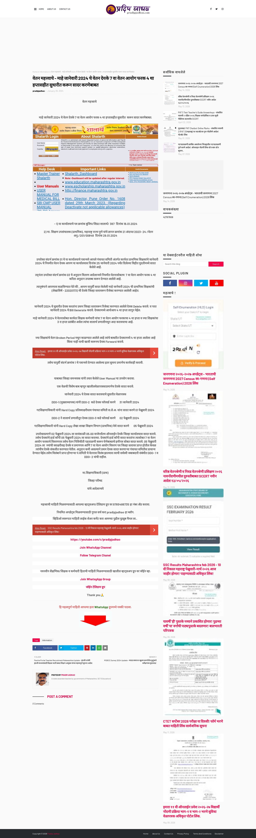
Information (44, 72)
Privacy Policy (183, 833)
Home (41, 9)
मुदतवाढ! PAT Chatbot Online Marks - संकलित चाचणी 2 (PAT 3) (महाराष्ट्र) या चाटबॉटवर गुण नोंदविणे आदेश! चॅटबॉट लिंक (200, 131)
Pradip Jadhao (53, 833)
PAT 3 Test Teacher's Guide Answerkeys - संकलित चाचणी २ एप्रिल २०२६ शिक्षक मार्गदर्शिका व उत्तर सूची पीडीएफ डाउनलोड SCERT (200, 115)
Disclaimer (219, 833)
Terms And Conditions (202, 833)
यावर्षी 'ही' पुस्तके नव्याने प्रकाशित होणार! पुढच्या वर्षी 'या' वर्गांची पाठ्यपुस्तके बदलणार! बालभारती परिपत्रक (192, 625)
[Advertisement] (128, 42)
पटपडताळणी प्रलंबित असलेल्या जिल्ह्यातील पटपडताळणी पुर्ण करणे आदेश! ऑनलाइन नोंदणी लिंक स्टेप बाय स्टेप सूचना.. (199, 147)
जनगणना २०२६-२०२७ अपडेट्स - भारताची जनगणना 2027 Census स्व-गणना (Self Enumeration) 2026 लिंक (200, 85)
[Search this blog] (185, 264)
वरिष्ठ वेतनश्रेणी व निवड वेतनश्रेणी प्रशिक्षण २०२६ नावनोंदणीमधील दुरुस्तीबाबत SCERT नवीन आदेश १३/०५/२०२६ (197, 99)
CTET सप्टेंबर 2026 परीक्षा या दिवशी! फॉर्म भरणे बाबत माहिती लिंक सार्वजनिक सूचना (193, 723)
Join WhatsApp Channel (95, 547)
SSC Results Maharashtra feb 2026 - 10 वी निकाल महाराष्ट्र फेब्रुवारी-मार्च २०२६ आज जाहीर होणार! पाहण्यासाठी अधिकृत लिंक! (192, 569)
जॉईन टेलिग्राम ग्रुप (95, 587)
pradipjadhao (39, 91)
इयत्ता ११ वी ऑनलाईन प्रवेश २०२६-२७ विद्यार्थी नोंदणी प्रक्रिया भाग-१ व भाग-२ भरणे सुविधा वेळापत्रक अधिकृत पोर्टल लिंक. (191, 811)
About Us (51, 9)
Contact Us (64, 9)
